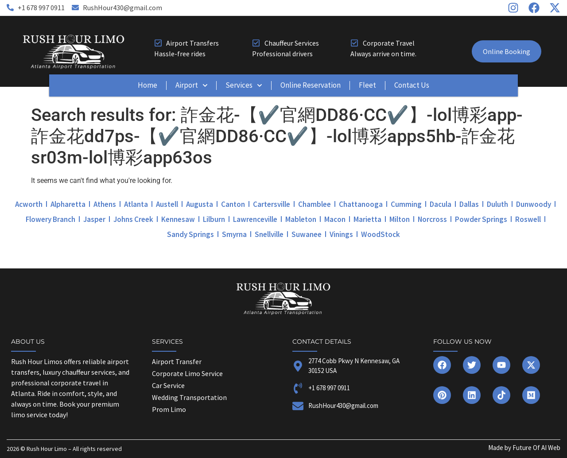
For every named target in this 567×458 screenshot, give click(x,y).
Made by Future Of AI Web (524, 447)
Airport (191, 85)
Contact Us (411, 85)
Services (243, 85)
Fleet (367, 85)
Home (147, 85)
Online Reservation (310, 85)
